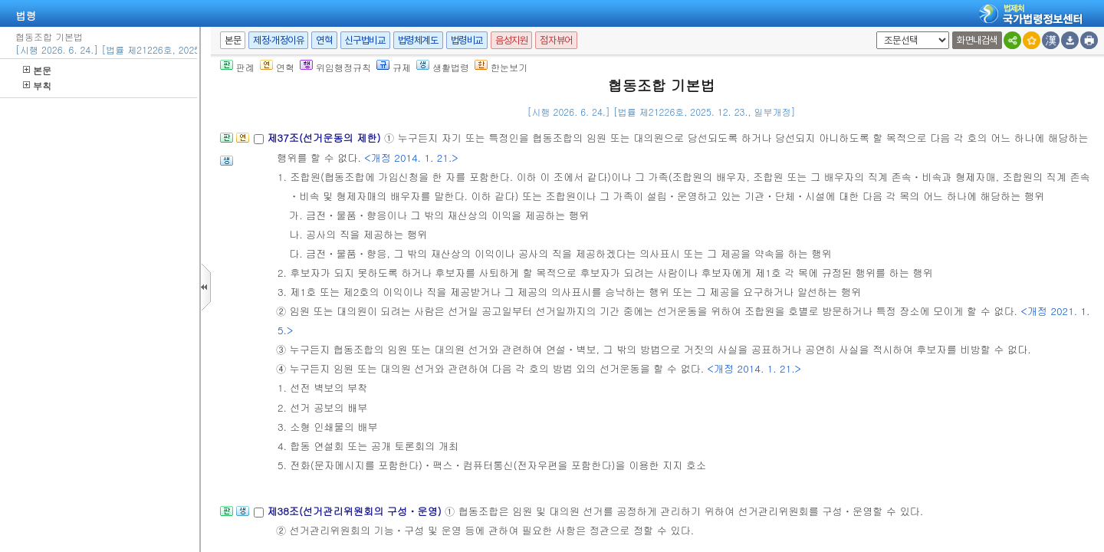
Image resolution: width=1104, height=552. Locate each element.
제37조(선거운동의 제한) (325, 137)
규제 (393, 67)
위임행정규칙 (335, 67)
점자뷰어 (556, 40)
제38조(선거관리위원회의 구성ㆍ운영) (356, 511)
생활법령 (442, 67)
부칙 (37, 85)
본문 (37, 70)
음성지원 (511, 40)
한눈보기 (501, 67)
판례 (237, 67)
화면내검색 (977, 40)
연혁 (324, 40)
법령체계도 (418, 40)
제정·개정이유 (278, 40)
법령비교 (467, 40)
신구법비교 (365, 40)
